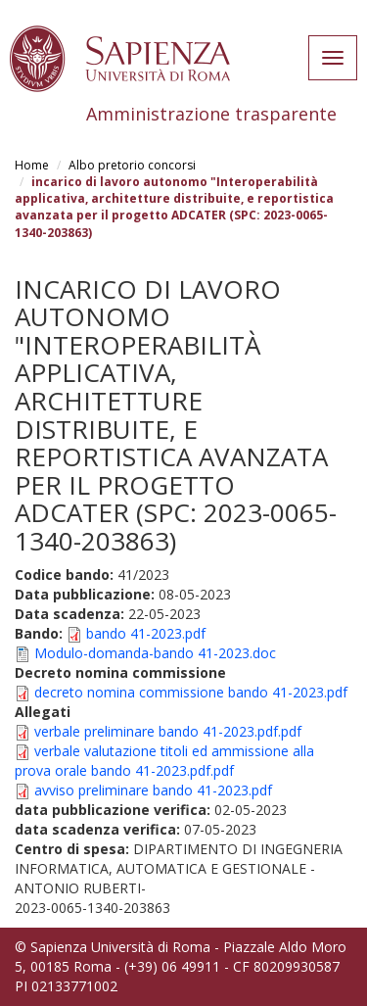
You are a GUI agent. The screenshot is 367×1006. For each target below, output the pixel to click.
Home (32, 165)
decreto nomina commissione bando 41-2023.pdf (190, 692)
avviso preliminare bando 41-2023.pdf (153, 790)
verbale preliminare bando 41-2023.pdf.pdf (167, 731)
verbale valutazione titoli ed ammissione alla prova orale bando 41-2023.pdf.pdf (164, 761)
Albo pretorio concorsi (132, 165)
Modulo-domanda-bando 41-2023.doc (155, 653)
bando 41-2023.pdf (146, 633)
